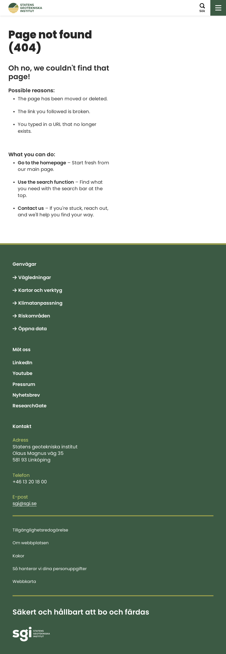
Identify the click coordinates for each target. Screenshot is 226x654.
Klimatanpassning (40, 303)
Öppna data (32, 328)
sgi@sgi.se (25, 503)
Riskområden (34, 316)
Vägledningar (34, 277)
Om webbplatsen (31, 543)
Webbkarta (24, 581)
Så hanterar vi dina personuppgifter (50, 568)
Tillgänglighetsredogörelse (40, 530)
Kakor (18, 556)
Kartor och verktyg (40, 290)
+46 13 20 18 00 (30, 481)
